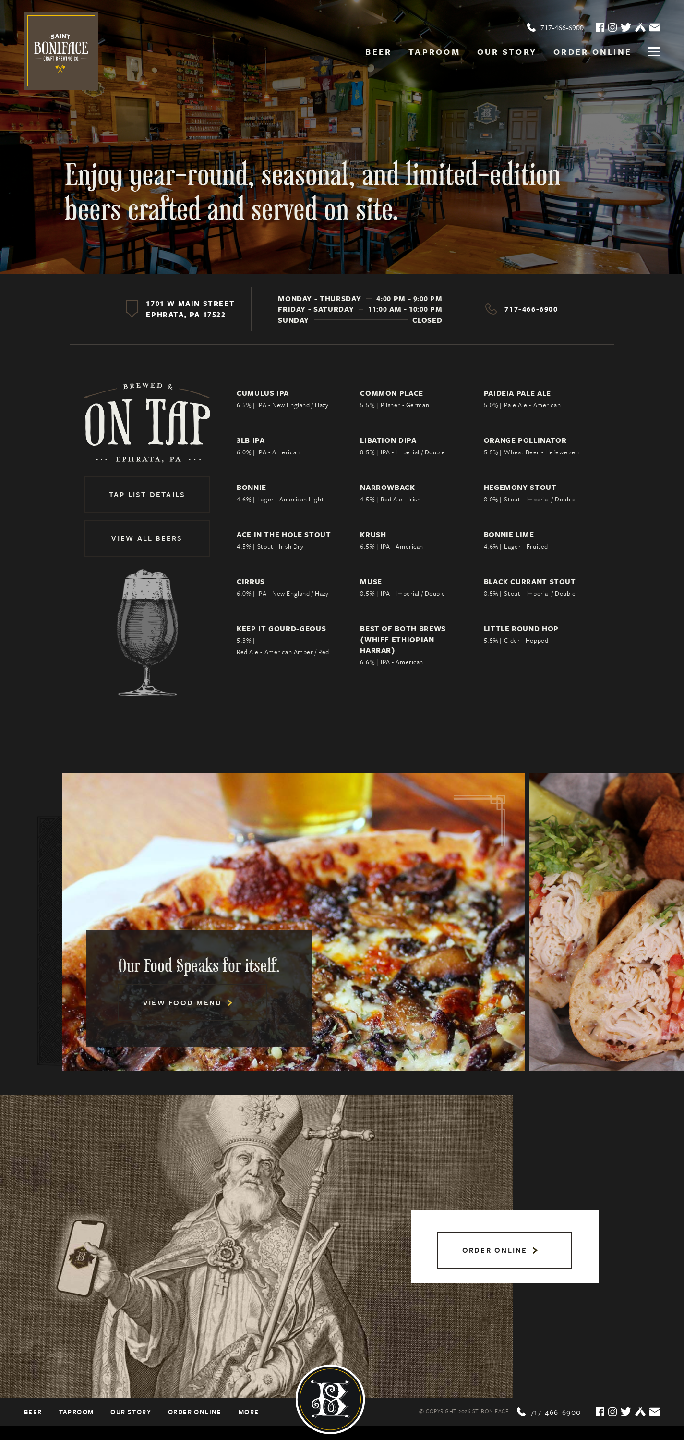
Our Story (507, 52)
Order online (592, 52)
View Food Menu (187, 1003)
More (249, 1411)
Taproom (434, 52)
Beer (378, 52)
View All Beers (146, 538)
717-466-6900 (555, 27)
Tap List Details (147, 494)
